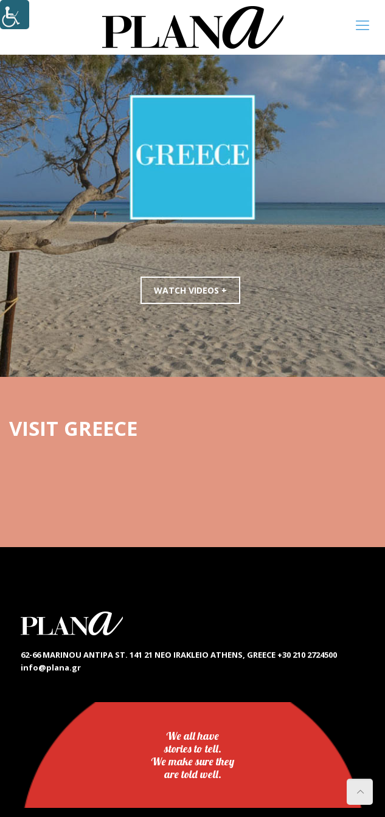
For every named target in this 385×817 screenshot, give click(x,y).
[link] (192, 27)
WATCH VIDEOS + (190, 290)
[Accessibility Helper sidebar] (14, 14)
